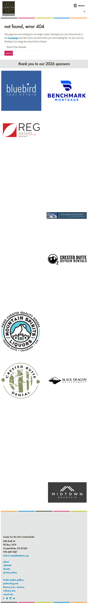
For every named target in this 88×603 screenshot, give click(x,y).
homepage (13, 38)
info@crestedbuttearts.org (16, 556)
